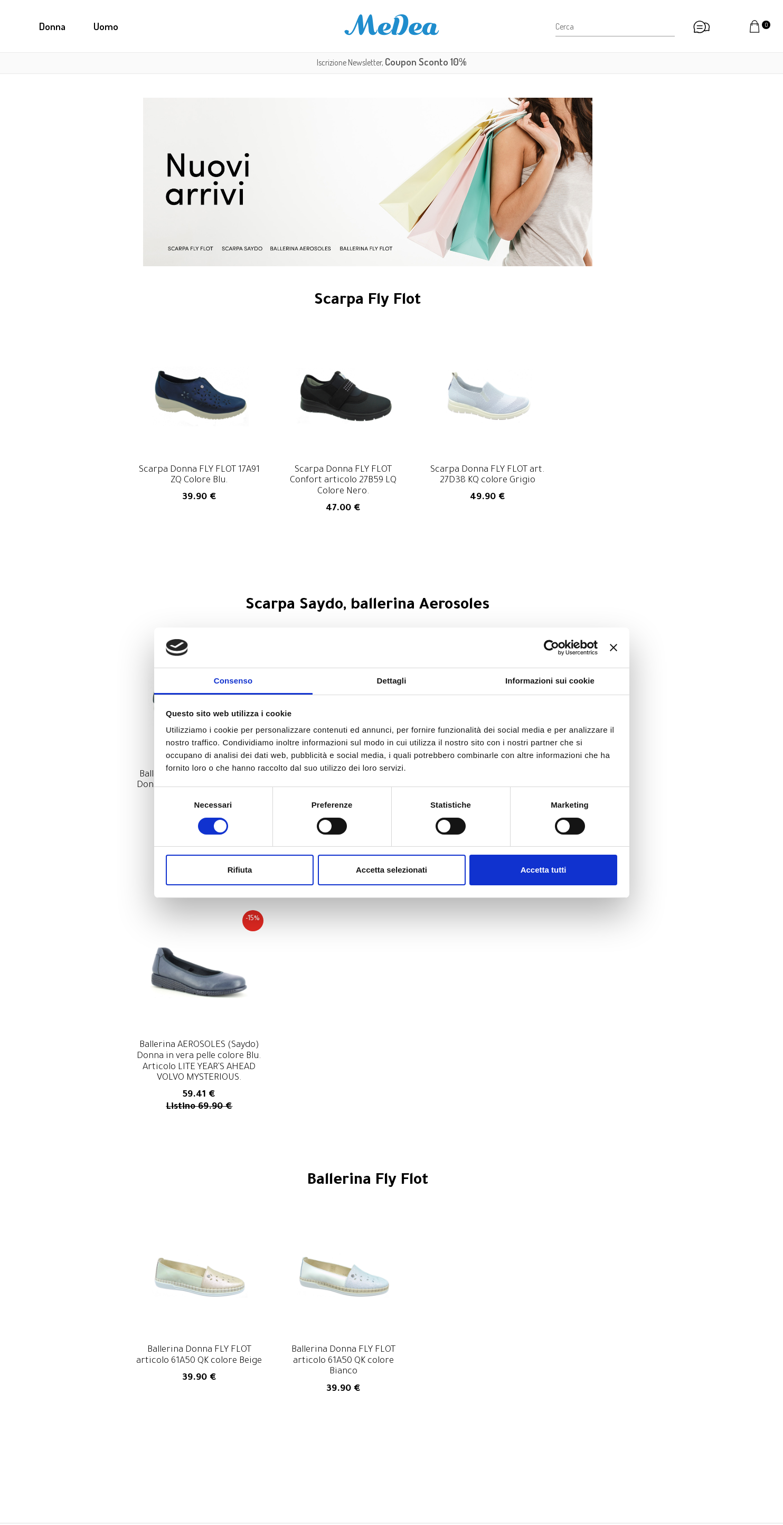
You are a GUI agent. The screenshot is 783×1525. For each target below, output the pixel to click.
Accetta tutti (544, 869)
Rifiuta (240, 869)
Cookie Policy (577, 1465)
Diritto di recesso (584, 1425)
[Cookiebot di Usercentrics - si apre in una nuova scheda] (551, 648)
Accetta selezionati (391, 869)
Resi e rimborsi (580, 1412)
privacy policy (530, 1329)
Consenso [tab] (233, 680)
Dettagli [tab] (392, 680)
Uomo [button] (105, 26)
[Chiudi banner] (613, 647)
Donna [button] (52, 26)
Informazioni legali (586, 1439)
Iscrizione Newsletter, (392, 62)
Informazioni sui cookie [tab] (550, 680)
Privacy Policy (578, 1452)
